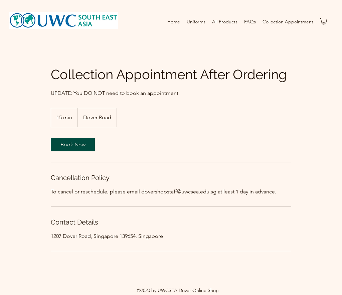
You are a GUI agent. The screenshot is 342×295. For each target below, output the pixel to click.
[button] (324, 21)
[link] (73, 144)
